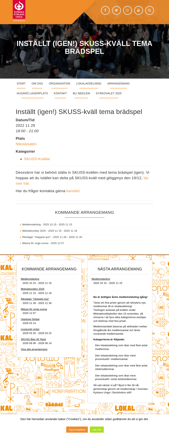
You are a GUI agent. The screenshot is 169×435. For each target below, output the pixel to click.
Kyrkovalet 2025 (109, 93)
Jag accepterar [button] (77, 429)
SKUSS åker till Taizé (33, 339)
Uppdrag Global (30, 319)
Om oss (37, 83)
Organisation (59, 83)
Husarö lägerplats (32, 93)
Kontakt (60, 93)
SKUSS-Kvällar (37, 159)
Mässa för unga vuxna (35, 243)
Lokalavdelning (89, 83)
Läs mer (96, 429)
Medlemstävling (31, 224)
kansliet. (73, 191)
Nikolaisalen (26, 144)
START (21, 83)
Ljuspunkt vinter (30, 329)
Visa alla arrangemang (34, 349)
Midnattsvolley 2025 (34, 230)
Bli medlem (81, 93)
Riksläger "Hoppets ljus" (36, 237)
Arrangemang (118, 83)
